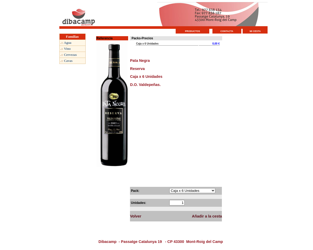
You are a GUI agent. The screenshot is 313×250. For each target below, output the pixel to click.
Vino (67, 49)
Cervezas (70, 55)
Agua (67, 43)
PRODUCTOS (192, 31)
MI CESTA (255, 31)
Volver (135, 216)
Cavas (68, 61)
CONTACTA (226, 31)
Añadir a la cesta (207, 216)
